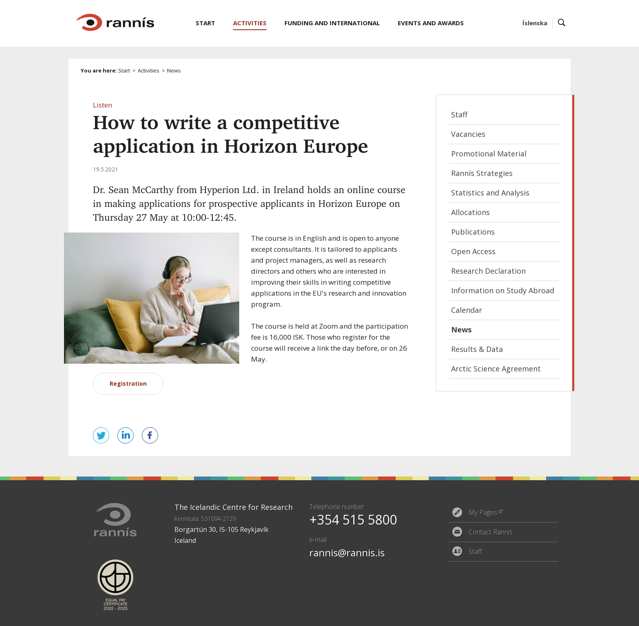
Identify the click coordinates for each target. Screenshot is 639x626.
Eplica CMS (530, 615)
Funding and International (332, 23)
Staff (459, 114)
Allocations (470, 212)
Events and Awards (431, 23)
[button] (102, 105)
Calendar (466, 310)
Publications (473, 232)
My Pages (483, 512)
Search (561, 23)
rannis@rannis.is (347, 552)
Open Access (473, 251)
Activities (148, 70)
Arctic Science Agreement (496, 368)
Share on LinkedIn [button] (125, 435)
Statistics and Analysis (490, 193)
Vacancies (468, 134)
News (174, 70)
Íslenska (534, 23)
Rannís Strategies (482, 173)
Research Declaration (488, 271)
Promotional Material (489, 153)
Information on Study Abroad (502, 290)
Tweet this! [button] (101, 435)
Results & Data (477, 349)
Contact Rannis (491, 531)
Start (124, 70)
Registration (128, 383)
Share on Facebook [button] (150, 435)
